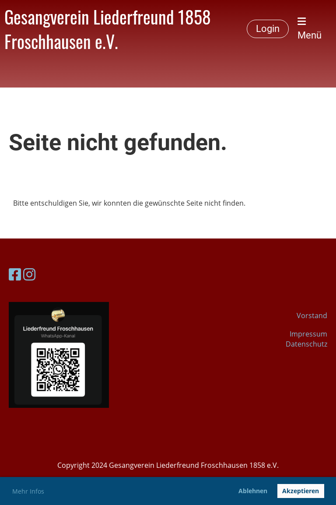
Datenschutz (306, 344)
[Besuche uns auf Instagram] (29, 274)
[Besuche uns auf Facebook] (15, 274)
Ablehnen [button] (252, 491)
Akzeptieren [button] (300, 491)
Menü (310, 29)
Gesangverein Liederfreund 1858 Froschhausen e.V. (107, 28)
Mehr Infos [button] (28, 491)
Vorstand (312, 315)
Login (268, 28)
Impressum (308, 334)
